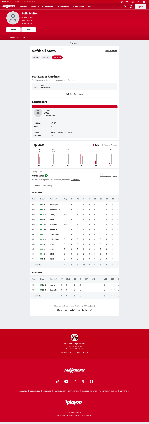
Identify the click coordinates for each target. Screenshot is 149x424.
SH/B (68, 279)
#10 (52, 135)
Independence (55, 209)
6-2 (43, 259)
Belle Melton (30, 13)
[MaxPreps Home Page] (70, 43)
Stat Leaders (62, 310)
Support (125, 391)
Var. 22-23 (46, 57)
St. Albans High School (74, 339)
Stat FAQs (87, 310)
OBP (112, 279)
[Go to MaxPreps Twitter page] (83, 382)
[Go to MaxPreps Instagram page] (74, 382)
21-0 (44, 214)
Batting (36, 185)
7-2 (43, 234)
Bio (18, 37)
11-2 (44, 229)
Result (42, 199)
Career (35, 57)
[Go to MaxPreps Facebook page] (91, 382)
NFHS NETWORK (28, 2)
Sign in (140, 6)
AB (78, 199)
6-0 (43, 209)
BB (75, 279)
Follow (28, 29)
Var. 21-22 (57, 57)
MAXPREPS (7, 2)
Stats (24, 37)
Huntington (54, 205)
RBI (95, 199)
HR (113, 199)
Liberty (52, 214)
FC (99, 279)
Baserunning (47, 185)
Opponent (53, 199)
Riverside (53, 224)
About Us (23, 391)
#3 (27, 23)
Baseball (35, 6)
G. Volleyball (78, 6)
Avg (65, 199)
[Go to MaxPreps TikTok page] (58, 382)
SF (62, 279)
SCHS (52, 244)
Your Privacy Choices (108, 391)
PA (72, 199)
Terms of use (73, 391)
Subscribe (47, 391)
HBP (86, 279)
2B (101, 199)
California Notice (89, 391)
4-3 (43, 254)
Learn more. (75, 180)
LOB (105, 279)
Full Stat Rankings (74, 93)
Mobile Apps (35, 391)
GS (118, 199)
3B (107, 199)
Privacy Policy (60, 391)
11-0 (44, 224)
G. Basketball (63, 6)
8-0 (43, 205)
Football (24, 6)
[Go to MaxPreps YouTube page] (66, 382)
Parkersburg (54, 234)
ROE (93, 279)
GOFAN (17, 2)
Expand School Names (108, 175)
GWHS (52, 219)
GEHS (52, 254)
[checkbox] (101, 174)
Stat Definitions (111, 50)
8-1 (43, 249)
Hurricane (53, 229)
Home (12, 37)
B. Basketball (48, 6)
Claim (13, 29)
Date (34, 199)
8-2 (43, 219)
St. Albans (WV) (27, 17)
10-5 (44, 239)
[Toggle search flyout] (125, 6)
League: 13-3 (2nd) (64, 132)
